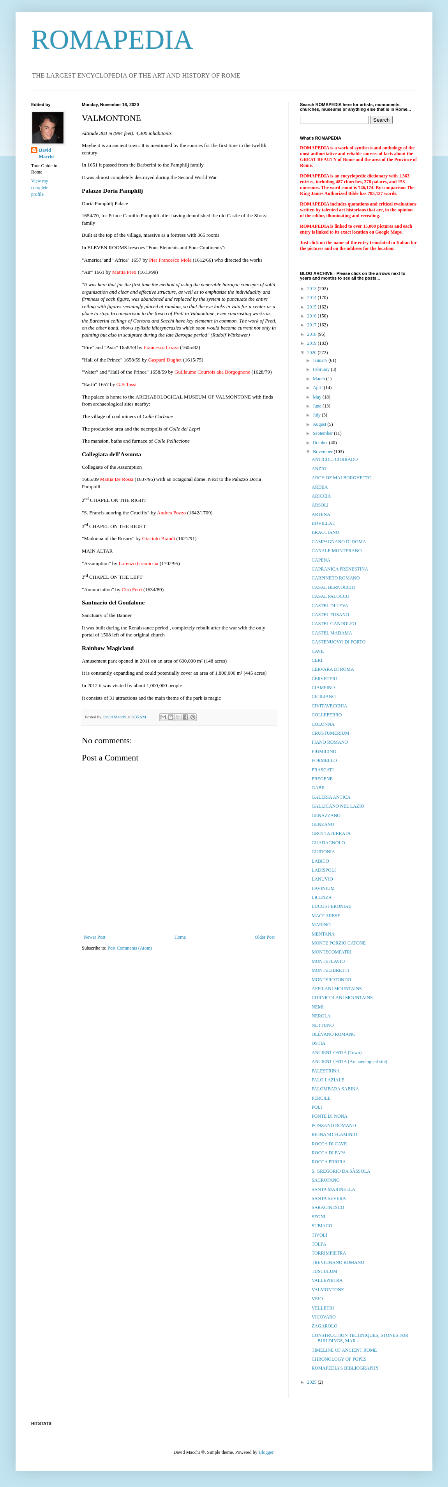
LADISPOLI (324, 870)
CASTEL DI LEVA (330, 605)
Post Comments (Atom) (130, 948)
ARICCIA (321, 496)
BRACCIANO (325, 532)
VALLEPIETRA (327, 1280)
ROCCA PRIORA (329, 1161)
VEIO (317, 1298)
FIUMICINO (324, 751)
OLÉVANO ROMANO (334, 1034)
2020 (312, 352)
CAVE (318, 651)
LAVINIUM (323, 888)
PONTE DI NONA (329, 1116)
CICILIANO (323, 696)
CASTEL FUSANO (330, 614)
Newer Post (95, 937)
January (320, 360)
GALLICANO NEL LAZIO (338, 806)
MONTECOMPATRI (331, 952)
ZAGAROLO (324, 1326)
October (321, 442)
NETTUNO (323, 1025)
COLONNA (323, 724)
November (323, 451)
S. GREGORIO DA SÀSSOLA (341, 1171)
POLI (317, 1107)
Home (180, 937)
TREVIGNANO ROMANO (338, 1262)
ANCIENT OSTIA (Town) (337, 1052)
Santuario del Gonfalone (113, 602)
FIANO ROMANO (330, 742)
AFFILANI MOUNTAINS (337, 988)
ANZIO (319, 468)
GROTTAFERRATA (331, 833)
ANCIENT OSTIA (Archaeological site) (349, 1061)
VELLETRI (323, 1308)
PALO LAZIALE (328, 1080)
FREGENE (322, 779)
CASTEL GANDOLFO (334, 623)
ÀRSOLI (320, 505)
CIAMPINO (323, 687)
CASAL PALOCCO (330, 596)
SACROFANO (326, 1180)
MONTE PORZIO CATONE (339, 943)
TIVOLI (319, 1235)
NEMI (318, 1007)
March (319, 378)
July (317, 415)
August (320, 424)
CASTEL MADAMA (332, 633)
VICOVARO (324, 1317)
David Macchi (46, 153)
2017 (312, 325)
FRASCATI (323, 770)
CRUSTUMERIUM (330, 733)
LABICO (320, 861)
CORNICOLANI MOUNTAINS (342, 997)
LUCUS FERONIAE (331, 906)
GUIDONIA (323, 851)
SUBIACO (322, 1225)
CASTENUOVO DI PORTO (338, 642)
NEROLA (321, 1016)
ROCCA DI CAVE (329, 1144)
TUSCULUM (324, 1271)
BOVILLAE (323, 523)
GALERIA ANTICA (331, 797)
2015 (312, 307)
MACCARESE (326, 915)
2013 (312, 288)
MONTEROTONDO (331, 979)
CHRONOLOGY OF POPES (339, 1359)
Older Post (265, 937)
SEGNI (318, 1216)
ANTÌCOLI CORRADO (335, 459)
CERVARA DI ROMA (333, 669)
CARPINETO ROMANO (336, 578)
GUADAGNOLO (328, 842)
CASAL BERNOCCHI (333, 587)
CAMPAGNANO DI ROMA (339, 541)
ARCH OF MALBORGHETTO (342, 477)
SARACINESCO (328, 1207)
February (322, 369)
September (323, 433)
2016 (312, 316)
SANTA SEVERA (329, 1198)
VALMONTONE (328, 1289)
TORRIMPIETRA (329, 1253)
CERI (317, 660)
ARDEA (320, 487)
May (318, 397)
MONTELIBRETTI (330, 970)
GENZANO (323, 824)
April (318, 387)
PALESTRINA (326, 1071)
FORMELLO (324, 760)
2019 (312, 343)
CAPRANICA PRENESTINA (340, 569)
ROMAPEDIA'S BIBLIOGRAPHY (345, 1368)
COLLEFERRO (327, 715)
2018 (312, 334)
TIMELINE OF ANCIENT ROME (344, 1350)
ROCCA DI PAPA (329, 1153)
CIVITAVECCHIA (329, 706)
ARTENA (321, 514)
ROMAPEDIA (112, 40)
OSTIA (318, 1043)
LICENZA (322, 897)
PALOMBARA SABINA (335, 1089)
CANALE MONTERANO (337, 550)
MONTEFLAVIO (328, 961)
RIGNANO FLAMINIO (334, 1134)
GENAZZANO (326, 815)
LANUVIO (322, 879)
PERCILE (321, 1098)
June (318, 406)
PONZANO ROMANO (334, 1125)
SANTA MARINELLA (333, 1189)
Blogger (266, 1452)
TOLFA (319, 1244)
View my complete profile (39, 187)
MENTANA (323, 934)
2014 (312, 297)
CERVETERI (324, 678)
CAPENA (321, 560)
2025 (312, 1382)
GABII (318, 787)
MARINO (321, 924)
